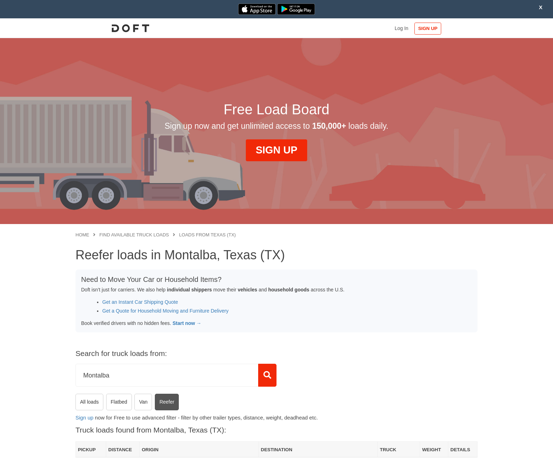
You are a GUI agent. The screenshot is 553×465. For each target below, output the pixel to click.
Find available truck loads (134, 234)
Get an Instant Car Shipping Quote (140, 302)
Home (82, 234)
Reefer (166, 402)
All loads (89, 402)
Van (143, 402)
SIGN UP (454, 28)
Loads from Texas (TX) (207, 234)
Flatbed (119, 402)
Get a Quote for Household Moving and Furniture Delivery (165, 311)
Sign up (84, 418)
